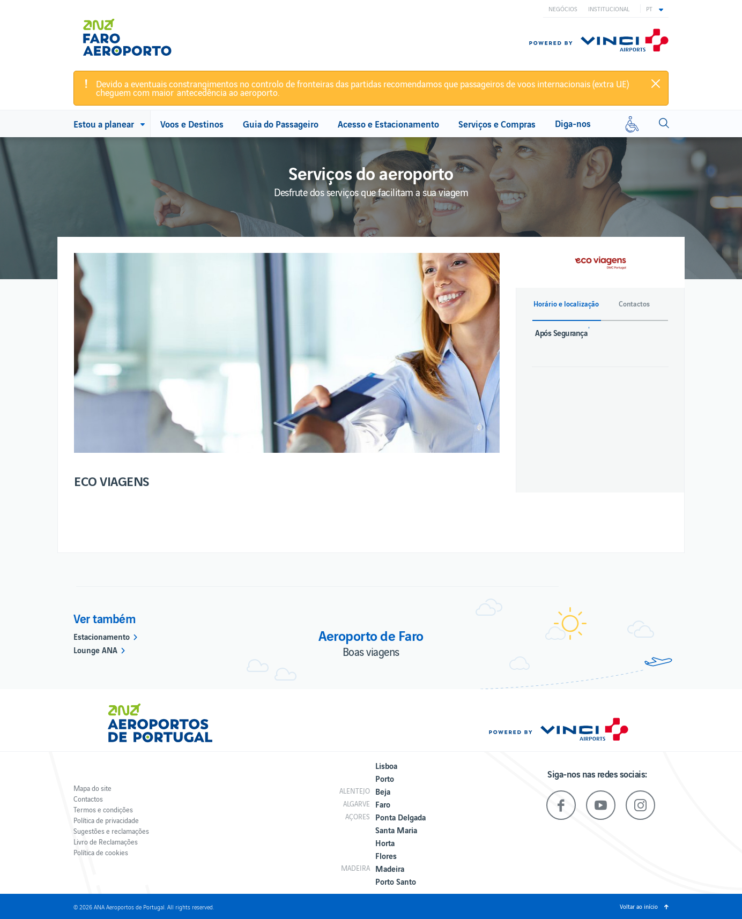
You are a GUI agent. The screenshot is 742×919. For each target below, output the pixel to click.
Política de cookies (100, 852)
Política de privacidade (106, 820)
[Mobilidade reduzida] (632, 123)
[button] (654, 8)
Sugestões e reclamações (111, 831)
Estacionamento (101, 636)
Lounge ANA (95, 649)
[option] (287, 353)
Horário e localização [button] (566, 304)
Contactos (88, 799)
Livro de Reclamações (105, 841)
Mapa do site (92, 788)
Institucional (608, 8)
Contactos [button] (634, 304)
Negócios (562, 8)
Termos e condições (103, 809)
